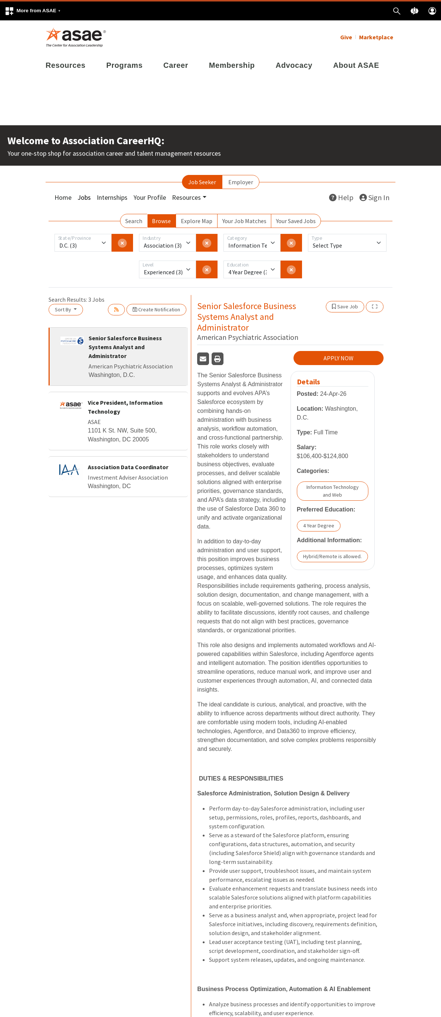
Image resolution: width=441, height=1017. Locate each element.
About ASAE (356, 65)
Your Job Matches (244, 221)
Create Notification (156, 309)
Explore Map (196, 221)
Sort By (63, 309)
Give (346, 37)
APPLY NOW (339, 358)
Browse (161, 221)
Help (341, 197)
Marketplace (376, 37)
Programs (124, 65)
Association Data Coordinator (128, 467)
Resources (66, 65)
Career (175, 65)
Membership (232, 65)
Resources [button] (186, 197)
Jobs (84, 197)
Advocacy (294, 65)
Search (133, 221)
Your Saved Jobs (296, 221)
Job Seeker (202, 182)
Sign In (374, 197)
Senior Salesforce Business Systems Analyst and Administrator (125, 347)
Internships (112, 197)
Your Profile (149, 197)
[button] (32, 10)
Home (63, 197)
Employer (240, 182)
